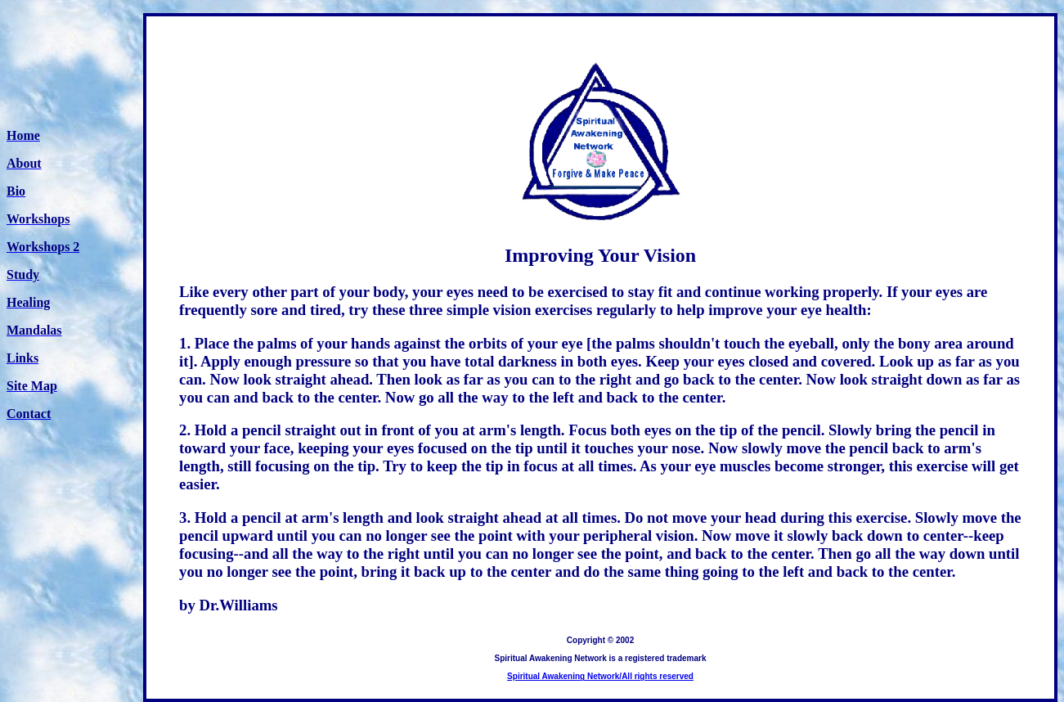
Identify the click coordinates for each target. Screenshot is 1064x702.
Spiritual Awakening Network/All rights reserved (600, 676)
